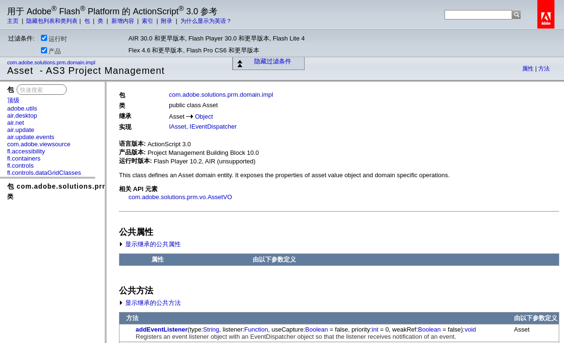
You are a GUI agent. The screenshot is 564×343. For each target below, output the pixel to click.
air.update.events (30, 137)
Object (204, 116)
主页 (13, 21)
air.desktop (22, 115)
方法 (544, 68)
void (470, 329)
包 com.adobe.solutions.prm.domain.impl (81, 186)
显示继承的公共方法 (150, 302)
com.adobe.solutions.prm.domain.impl (52, 62)
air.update (20, 129)
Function (256, 329)
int (375, 329)
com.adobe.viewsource (38, 144)
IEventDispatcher (213, 126)
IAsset (177, 126)
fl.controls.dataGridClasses (44, 172)
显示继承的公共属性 (150, 244)
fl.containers (23, 158)
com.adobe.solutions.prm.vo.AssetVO (180, 197)
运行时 (54, 38)
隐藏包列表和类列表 (52, 21)
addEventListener (162, 329)
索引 (148, 21)
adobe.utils (22, 108)
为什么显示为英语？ (206, 21)
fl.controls (20, 165)
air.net (15, 122)
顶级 (13, 100)
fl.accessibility (26, 151)
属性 (528, 68)
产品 (51, 51)
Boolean (316, 329)
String (211, 329)
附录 (167, 21)
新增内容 (123, 21)
